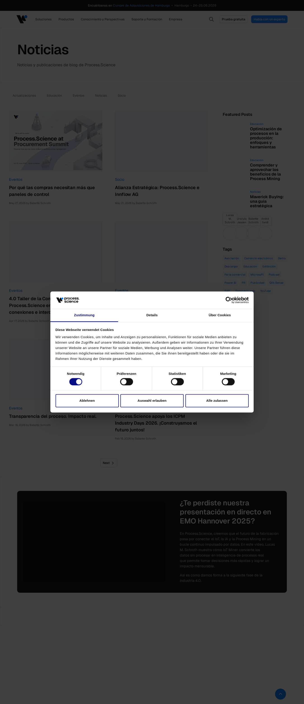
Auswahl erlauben (152, 400)
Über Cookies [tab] (220, 315)
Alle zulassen (217, 400)
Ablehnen (87, 400)
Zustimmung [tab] (84, 315)
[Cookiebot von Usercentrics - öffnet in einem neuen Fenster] (229, 300)
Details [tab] (152, 315)
